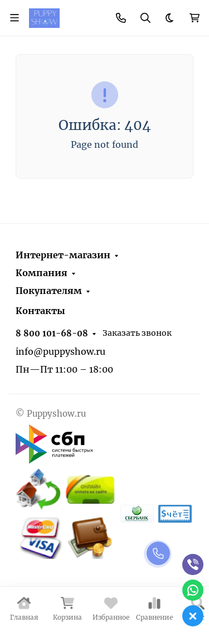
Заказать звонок (137, 333)
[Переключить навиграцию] (14, 18)
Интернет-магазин (63, 254)
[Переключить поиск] (145, 18)
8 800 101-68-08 (52, 333)
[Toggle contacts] (121, 18)
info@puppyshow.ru (60, 351)
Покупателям (49, 290)
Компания (41, 272)
